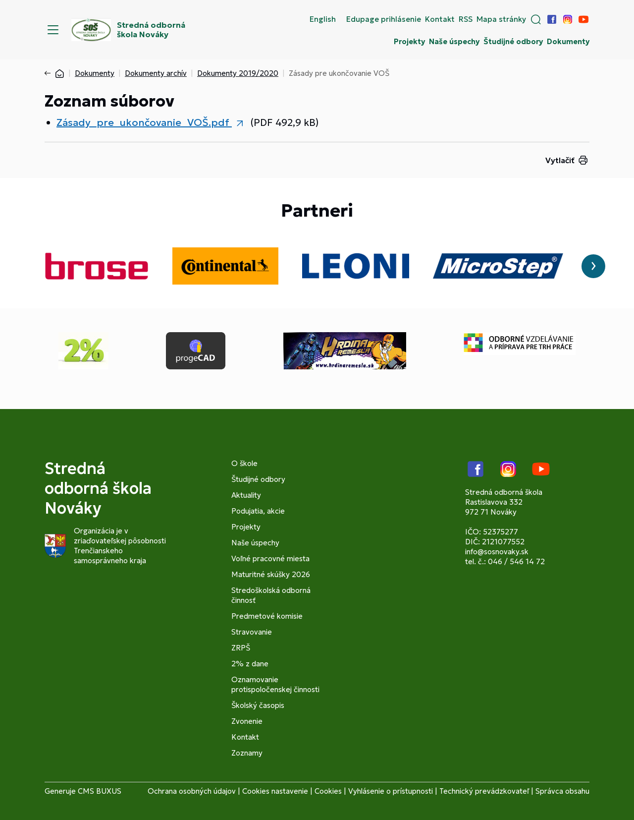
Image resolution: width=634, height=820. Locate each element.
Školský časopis (257, 705)
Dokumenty (568, 41)
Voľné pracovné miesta (270, 558)
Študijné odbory (513, 41)
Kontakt (440, 19)
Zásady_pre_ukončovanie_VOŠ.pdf (144, 122)
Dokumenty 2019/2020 (237, 73)
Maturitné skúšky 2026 (270, 574)
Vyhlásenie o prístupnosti (390, 791)
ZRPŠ (240, 647)
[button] (536, 19)
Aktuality (246, 495)
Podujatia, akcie (258, 511)
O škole (244, 463)
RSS (466, 19)
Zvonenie (247, 721)
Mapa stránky (501, 19)
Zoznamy (247, 753)
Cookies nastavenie (275, 791)
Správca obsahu (562, 791)
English (323, 19)
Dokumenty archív (156, 73)
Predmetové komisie (267, 616)
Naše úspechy (454, 41)
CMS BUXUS (99, 791)
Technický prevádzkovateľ (484, 791)
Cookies (328, 791)
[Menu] (53, 30)
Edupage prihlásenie (383, 19)
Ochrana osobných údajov (192, 791)
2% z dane (249, 663)
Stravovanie (251, 632)
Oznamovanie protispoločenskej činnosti (275, 684)
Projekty (409, 41)
